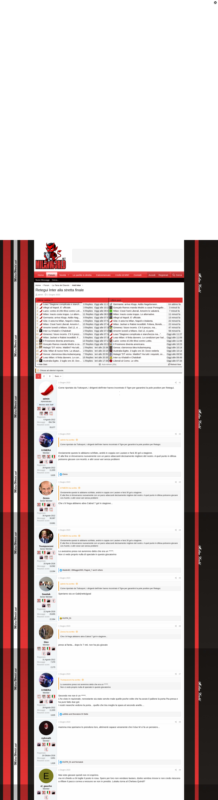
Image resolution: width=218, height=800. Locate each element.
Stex (46, 642)
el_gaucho (46, 786)
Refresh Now (174, 364)
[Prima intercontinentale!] (51, 413)
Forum (51, 275)
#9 (180, 770)
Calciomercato (103, 275)
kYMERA (46, 450)
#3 (180, 482)
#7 (180, 674)
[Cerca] (177, 275)
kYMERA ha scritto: (68, 488)
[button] (68, 275)
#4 (180, 530)
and (75, 714)
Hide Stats (42, 364)
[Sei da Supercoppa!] (41, 413)
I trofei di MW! (122, 275)
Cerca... (55, 280)
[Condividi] (176, 382)
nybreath (46, 738)
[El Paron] (43, 408)
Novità (62, 275)
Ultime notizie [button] (44, 300)
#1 (180, 383)
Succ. (57, 376)
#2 (180, 434)
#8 (180, 722)
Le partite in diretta (82, 275)
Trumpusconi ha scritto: (70, 680)
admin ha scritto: (67, 440)
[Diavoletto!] (39, 408)
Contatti (138, 275)
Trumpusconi (46, 546)
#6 (180, 626)
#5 (180, 578)
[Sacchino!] (46, 413)
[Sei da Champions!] (48, 408)
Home (41, 275)
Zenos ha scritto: (67, 632)
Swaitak (46, 594)
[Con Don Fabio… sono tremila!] (53, 408)
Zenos (46, 498)
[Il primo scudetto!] (53, 456)
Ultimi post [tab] (116, 300)
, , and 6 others (83, 570)
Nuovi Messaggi (43, 280)
